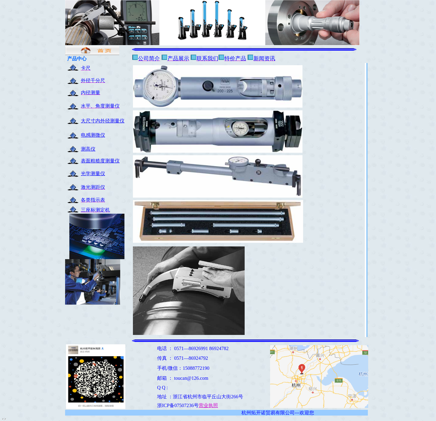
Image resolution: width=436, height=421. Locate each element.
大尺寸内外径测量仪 (102, 120)
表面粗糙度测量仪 (100, 160)
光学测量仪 (93, 173)
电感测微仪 (93, 135)
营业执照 (208, 405)
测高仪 (88, 149)
